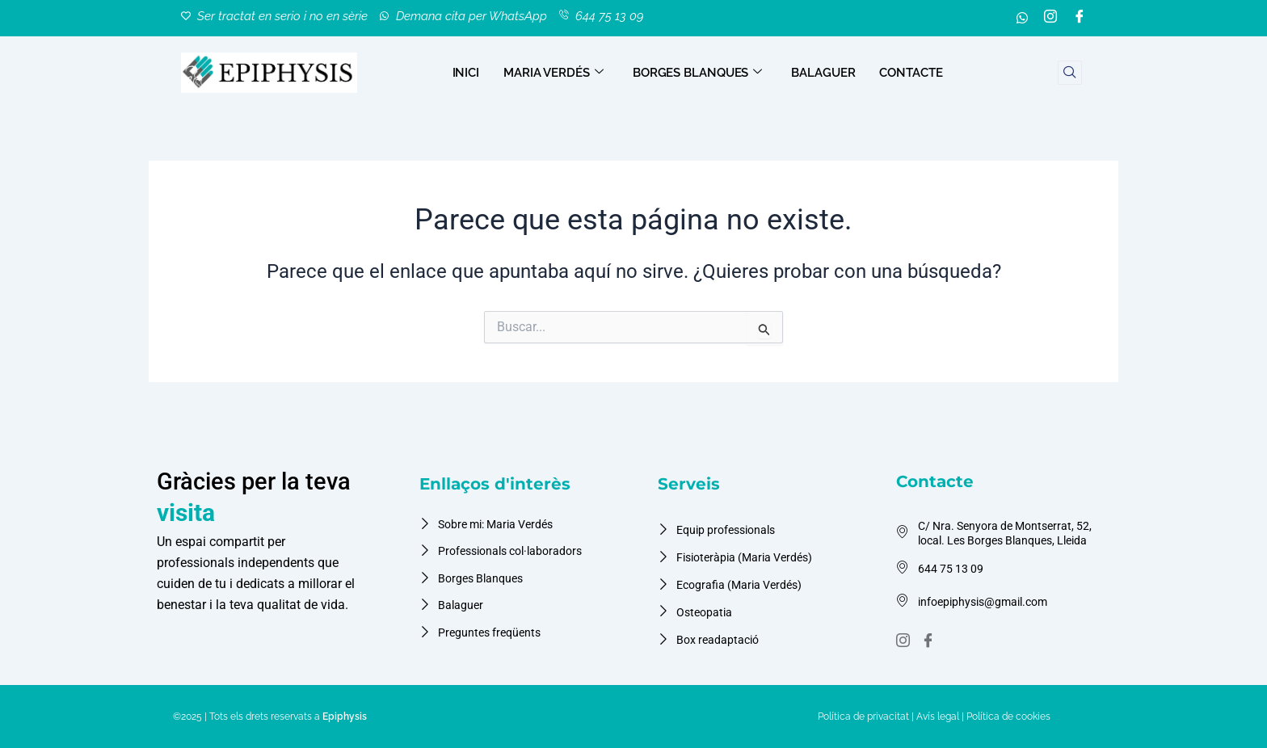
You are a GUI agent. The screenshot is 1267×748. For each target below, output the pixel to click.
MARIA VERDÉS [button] (553, 72)
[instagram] (905, 641)
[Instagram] (1050, 18)
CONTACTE (910, 72)
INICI (466, 72)
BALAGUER (823, 72)
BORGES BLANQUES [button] (697, 72)
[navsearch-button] (1070, 73)
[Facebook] (1079, 18)
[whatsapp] (1022, 18)
